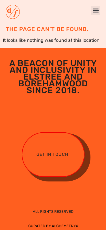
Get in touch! (53, 154)
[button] (95, 10)
